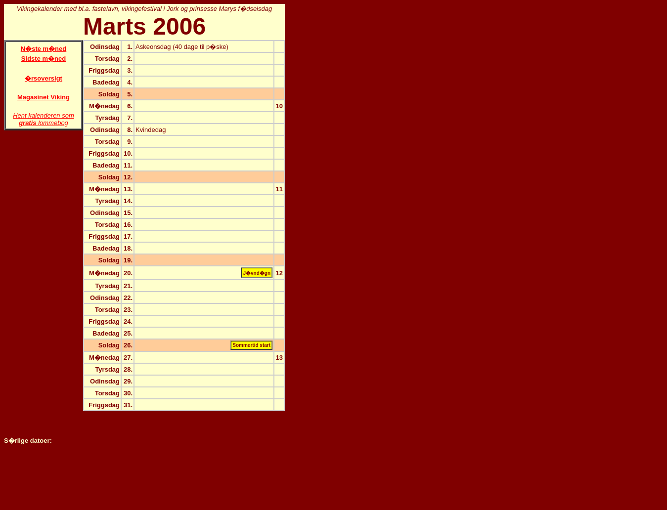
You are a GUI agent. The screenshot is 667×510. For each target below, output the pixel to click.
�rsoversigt (43, 78)
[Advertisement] (324, 152)
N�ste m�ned (43, 48)
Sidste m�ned (43, 58)
